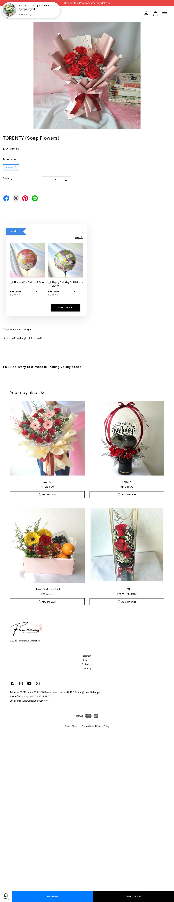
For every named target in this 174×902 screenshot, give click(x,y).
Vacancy (87, 668)
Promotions (9, 159)
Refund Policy (102, 726)
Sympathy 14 (27, 9)
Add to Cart (65, 307)
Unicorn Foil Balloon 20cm (27, 282)
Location (87, 656)
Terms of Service (72, 726)
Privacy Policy (88, 726)
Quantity (7, 178)
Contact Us (87, 664)
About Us (87, 660)
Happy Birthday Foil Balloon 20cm (65, 284)
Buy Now (52, 896)
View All (79, 237)
